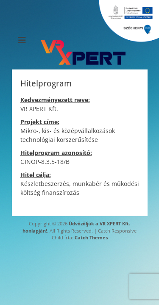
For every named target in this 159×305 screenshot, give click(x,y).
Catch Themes (91, 237)
